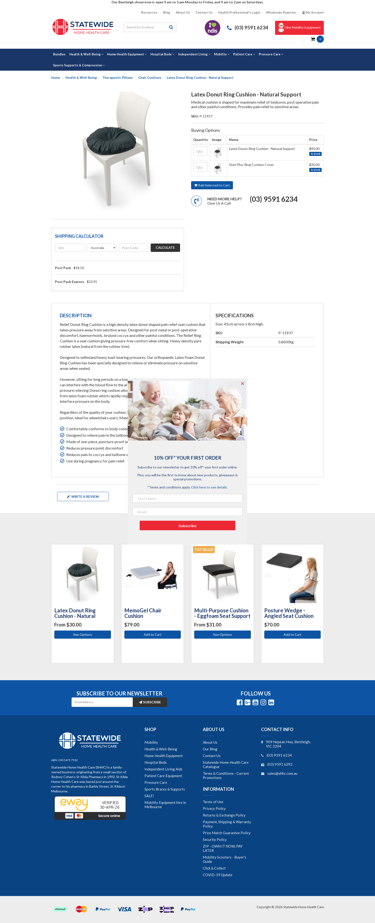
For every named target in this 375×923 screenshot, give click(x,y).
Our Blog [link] (210, 749)
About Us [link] (210, 742)
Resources (149, 12)
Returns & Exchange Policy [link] (224, 815)
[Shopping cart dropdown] (317, 39)
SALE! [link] (149, 796)
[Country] (101, 248)
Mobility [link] (151, 742)
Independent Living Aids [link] (163, 769)
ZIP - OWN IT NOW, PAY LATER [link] (223, 848)
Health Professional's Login (239, 12)
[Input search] (145, 27)
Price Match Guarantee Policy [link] (227, 833)
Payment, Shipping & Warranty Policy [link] (227, 824)
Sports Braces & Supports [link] (164, 789)
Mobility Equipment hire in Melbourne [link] (165, 804)
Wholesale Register (281, 12)
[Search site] (171, 27)
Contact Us (204, 12)
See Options (82, 634)
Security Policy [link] (215, 839)
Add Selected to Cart (212, 185)
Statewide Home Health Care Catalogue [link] (226, 764)
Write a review (83, 496)
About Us (183, 12)
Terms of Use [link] (213, 802)
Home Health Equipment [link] (163, 755)
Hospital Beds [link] (155, 762)
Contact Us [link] (212, 755)
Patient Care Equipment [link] (163, 776)
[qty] (69, 248)
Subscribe (150, 702)
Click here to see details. (209, 487)
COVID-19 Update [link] (217, 875)
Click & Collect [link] (214, 868)
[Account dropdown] (313, 12)
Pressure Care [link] (155, 782)
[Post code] (133, 248)
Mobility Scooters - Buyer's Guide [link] (224, 859)
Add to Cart (152, 634)
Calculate (165, 247)
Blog (166, 12)
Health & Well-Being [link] (160, 749)
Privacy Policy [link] (214, 808)
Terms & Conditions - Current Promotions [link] (226, 775)
